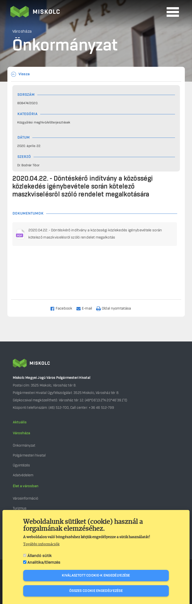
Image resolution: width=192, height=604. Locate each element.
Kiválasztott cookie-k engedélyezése (96, 576)
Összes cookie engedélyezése (96, 591)
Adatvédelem (23, 475)
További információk (41, 544)
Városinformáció (25, 498)
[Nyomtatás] (116, 308)
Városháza (21, 433)
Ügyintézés (21, 465)
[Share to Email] (86, 308)
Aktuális (20, 422)
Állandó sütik (39, 556)
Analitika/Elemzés (43, 562)
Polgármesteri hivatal (29, 455)
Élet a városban (25, 486)
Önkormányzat (24, 445)
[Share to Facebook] (63, 308)
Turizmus (19, 508)
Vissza (24, 74)
